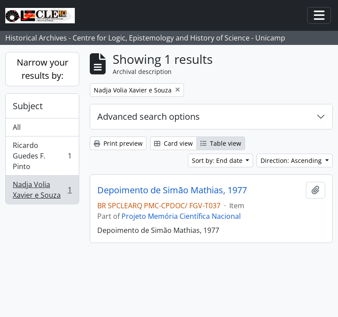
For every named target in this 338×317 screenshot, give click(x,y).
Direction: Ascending (292, 160)
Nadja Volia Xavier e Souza (42, 190)
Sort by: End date (218, 160)
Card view (173, 143)
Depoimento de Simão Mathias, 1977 (172, 190)
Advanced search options (148, 116)
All (17, 127)
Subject (28, 106)
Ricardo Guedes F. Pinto (42, 155)
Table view (220, 143)
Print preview (118, 143)
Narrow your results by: (42, 68)
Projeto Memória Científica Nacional (181, 216)
